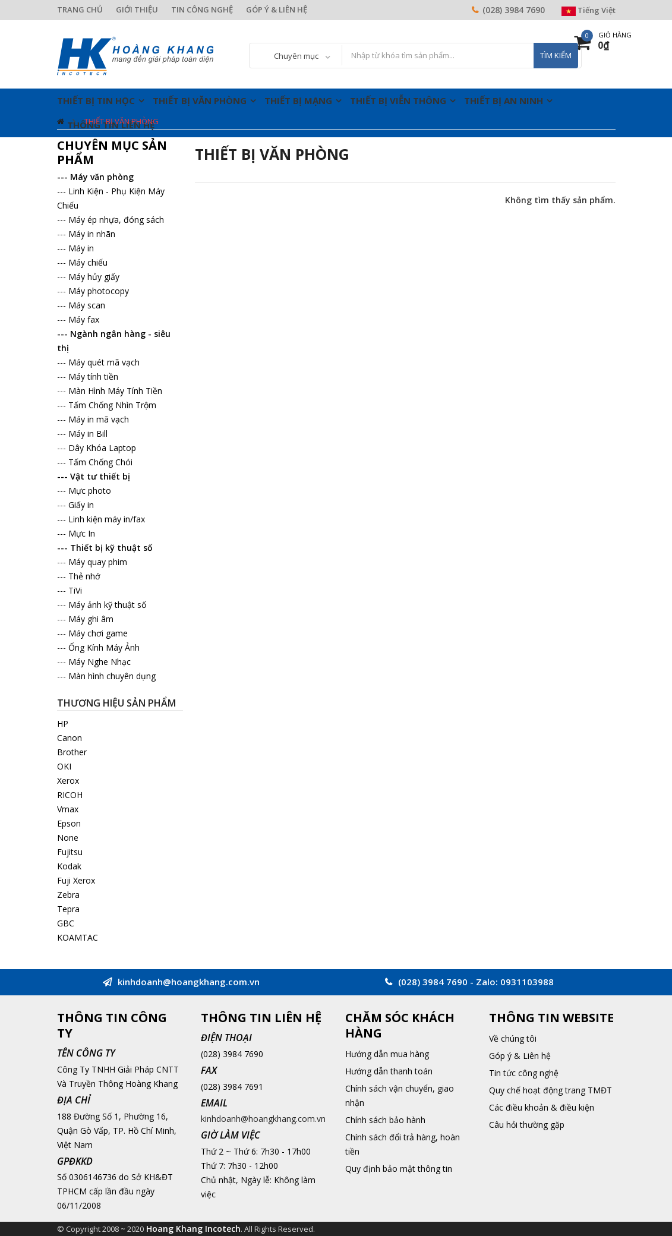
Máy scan (86, 305)
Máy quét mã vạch (104, 362)
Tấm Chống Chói (100, 462)
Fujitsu (70, 851)
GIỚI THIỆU (137, 9)
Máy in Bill (88, 433)
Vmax (67, 809)
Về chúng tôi (513, 1038)
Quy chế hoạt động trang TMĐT (550, 1090)
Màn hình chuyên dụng (112, 676)
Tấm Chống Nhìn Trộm (112, 405)
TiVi (75, 590)
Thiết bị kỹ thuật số (111, 547)
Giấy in (81, 504)
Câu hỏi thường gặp (526, 1124)
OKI (64, 766)
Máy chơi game (98, 633)
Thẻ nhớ (84, 576)
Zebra (68, 894)
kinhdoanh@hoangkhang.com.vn (263, 1118)
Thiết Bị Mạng (298, 100)
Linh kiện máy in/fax (106, 519)
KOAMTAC (77, 937)
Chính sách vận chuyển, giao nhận (399, 1095)
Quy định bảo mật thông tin (398, 1168)
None (67, 837)
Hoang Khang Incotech (193, 1228)
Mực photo (89, 490)
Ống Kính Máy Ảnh (104, 647)
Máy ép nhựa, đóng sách (116, 219)
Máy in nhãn (91, 233)
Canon (69, 737)
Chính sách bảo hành (385, 1119)
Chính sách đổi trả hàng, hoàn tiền (402, 1144)
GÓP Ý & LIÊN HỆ (276, 9)
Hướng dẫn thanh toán (389, 1071)
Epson (69, 823)
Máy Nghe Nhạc (99, 661)
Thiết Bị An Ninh (503, 100)
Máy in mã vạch (98, 419)
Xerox (68, 780)
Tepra (68, 909)
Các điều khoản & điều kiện (541, 1107)
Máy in (81, 248)
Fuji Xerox (76, 880)
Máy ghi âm (90, 619)
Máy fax (83, 319)
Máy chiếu (88, 262)
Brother (72, 752)
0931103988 (527, 982)
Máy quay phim (97, 561)
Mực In (81, 533)
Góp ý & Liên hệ (520, 1055)
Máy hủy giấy (93, 276)
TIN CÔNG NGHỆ (202, 9)
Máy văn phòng (102, 176)
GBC (65, 923)
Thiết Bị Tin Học (96, 100)
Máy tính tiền (93, 376)
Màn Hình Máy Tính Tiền (115, 390)
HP (62, 723)
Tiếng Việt (588, 10)
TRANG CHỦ (80, 9)
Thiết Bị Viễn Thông (398, 100)
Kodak (69, 866)
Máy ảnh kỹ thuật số (107, 604)
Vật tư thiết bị (100, 476)
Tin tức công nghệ (524, 1073)
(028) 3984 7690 (513, 9)
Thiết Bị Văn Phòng (200, 100)
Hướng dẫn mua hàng (387, 1054)
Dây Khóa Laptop (102, 447)
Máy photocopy (98, 291)
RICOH (70, 794)
